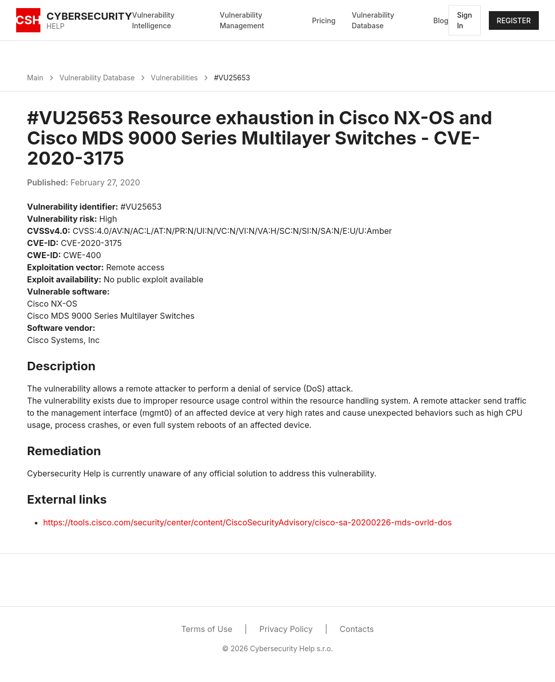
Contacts (357, 629)
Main (35, 77)
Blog (440, 20)
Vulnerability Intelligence (153, 20)
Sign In (464, 20)
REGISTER (514, 20)
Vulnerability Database (372, 20)
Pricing (324, 20)
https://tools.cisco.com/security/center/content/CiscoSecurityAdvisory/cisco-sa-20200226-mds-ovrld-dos (247, 522)
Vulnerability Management (242, 20)
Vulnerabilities (174, 77)
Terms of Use (206, 629)
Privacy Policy (286, 629)
